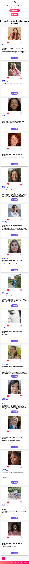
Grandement (4, 151)
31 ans (7, 258)
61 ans (7, 152)
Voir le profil (14, 58)
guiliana (3, 433)
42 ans (7, 329)
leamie (3, 363)
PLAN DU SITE (20, 562)
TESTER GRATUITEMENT (14, 10)
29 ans (7, 222)
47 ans (7, 81)
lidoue (3, 44)
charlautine (4, 221)
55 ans (7, 116)
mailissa (3, 186)
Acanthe (3, 115)
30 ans (7, 364)
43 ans (7, 470)
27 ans (7, 187)
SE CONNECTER (14, 14)
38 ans (7, 293)
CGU (15, 562)
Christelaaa (4, 398)
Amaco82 (4, 469)
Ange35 (3, 327)
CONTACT (26, 562)
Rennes (3, 46)
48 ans (7, 399)
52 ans (7, 46)
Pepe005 (3, 504)
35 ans (7, 435)
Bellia (3, 540)
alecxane (3, 80)
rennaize (3, 257)
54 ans (7, 541)
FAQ (12, 562)
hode (3, 292)
